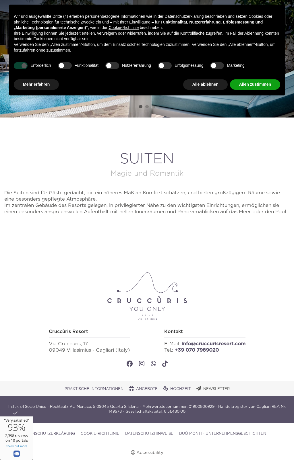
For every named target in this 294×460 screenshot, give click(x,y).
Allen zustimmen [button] (255, 84)
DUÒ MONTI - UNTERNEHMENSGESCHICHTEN (222, 434)
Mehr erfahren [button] (36, 84)
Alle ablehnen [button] (205, 84)
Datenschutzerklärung (48, 434)
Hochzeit (180, 389)
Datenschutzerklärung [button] (184, 16)
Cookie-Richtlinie (100, 434)
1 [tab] (140, 106)
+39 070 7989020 (197, 350)
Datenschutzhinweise (149, 434)
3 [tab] (153, 106)
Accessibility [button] (149, 453)
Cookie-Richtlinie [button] (124, 27)
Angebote (147, 389)
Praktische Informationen (94, 389)
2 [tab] (147, 106)
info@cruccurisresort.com (213, 343)
